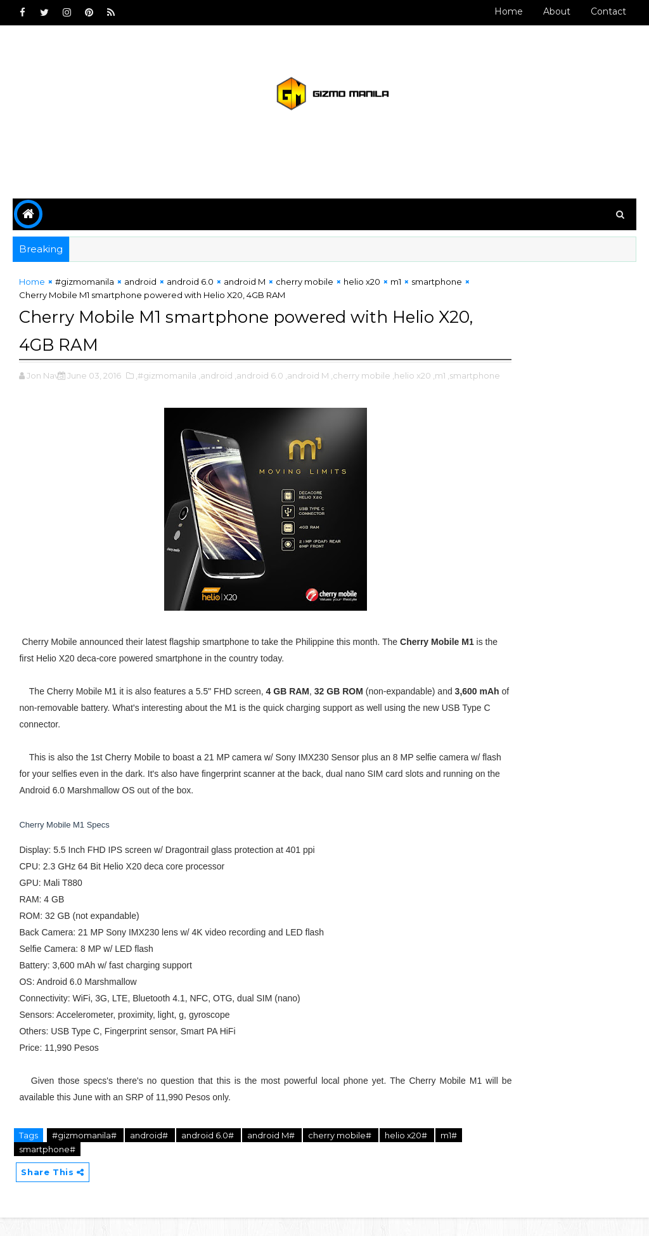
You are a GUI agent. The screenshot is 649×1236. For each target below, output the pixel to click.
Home (508, 11)
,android (215, 378)
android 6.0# (208, 1151)
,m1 (41, 391)
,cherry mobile (360, 378)
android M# (272, 1151)
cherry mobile (304, 287)
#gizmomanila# (85, 1151)
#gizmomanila (84, 287)
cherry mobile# (340, 1151)
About (556, 11)
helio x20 (362, 287)
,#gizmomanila (166, 378)
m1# (28, 1165)
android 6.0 (190, 287)
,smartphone (76, 391)
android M (245, 287)
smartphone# (77, 1165)
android (140, 287)
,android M (307, 378)
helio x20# (406, 1151)
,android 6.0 (259, 378)
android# (150, 1151)
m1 (395, 287)
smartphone (44, 300)
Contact (608, 11)
